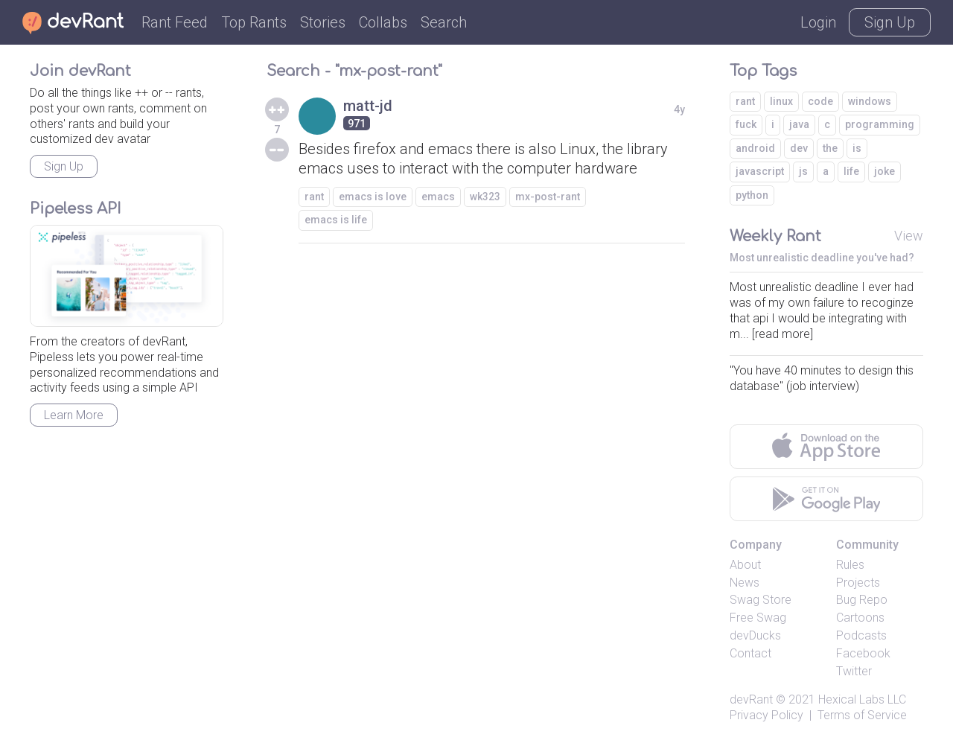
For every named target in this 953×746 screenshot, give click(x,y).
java (799, 124)
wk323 (485, 197)
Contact (750, 653)
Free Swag (758, 617)
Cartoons (860, 617)
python (752, 195)
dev (799, 148)
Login (818, 22)
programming (879, 124)
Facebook (863, 653)
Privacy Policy (766, 715)
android (755, 148)
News (744, 583)
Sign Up (889, 22)
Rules (850, 565)
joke (884, 171)
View (908, 235)
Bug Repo (861, 600)
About (745, 565)
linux (781, 101)
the (830, 148)
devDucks (755, 635)
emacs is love (373, 197)
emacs (438, 197)
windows (869, 101)
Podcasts (861, 635)
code (820, 101)
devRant (751, 699)
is (856, 148)
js (803, 171)
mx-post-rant (547, 197)
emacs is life (336, 220)
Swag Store (760, 600)
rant (314, 197)
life (851, 171)
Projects (858, 583)
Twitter (854, 671)
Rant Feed (174, 22)
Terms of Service (862, 715)
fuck (746, 124)
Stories (322, 22)
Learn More (73, 415)
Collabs (383, 22)
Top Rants (254, 22)
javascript (760, 171)
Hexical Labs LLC (862, 699)
